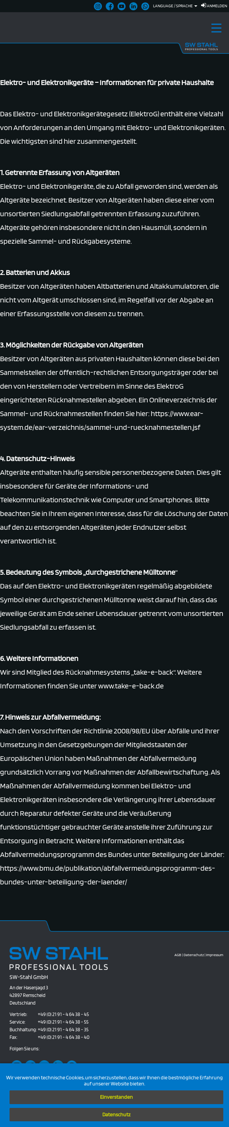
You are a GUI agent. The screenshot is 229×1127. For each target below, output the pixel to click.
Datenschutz (116, 1114)
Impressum (214, 954)
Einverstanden (116, 1097)
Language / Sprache (175, 5)
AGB (177, 954)
